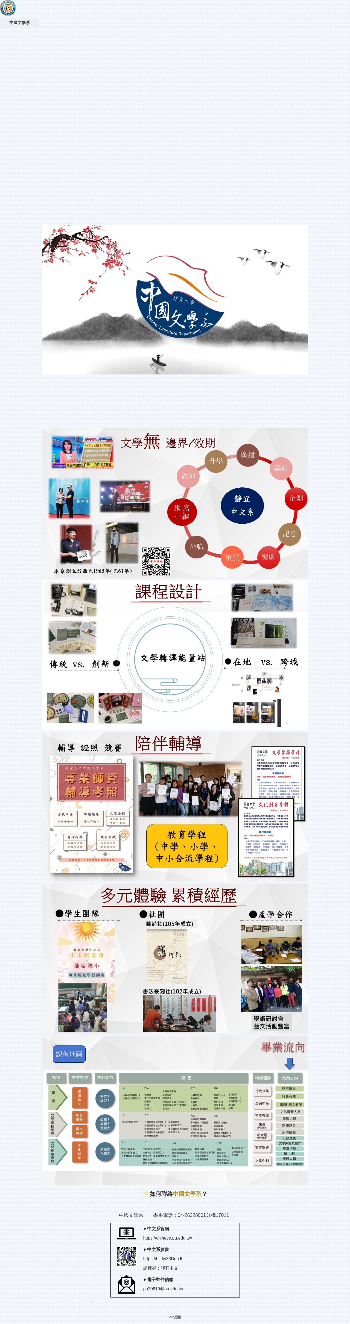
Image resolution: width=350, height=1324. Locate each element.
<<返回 (175, 1317)
